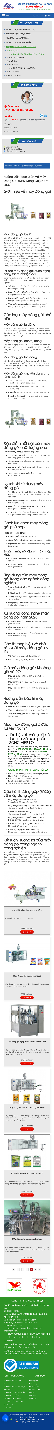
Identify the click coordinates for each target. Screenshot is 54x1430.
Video (32, 1392)
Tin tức (33, 1395)
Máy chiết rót (12, 64)
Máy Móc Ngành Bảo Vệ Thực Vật (21, 29)
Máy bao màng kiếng (15, 57)
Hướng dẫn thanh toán (14, 1398)
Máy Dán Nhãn (13, 71)
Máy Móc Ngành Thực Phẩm (18, 33)
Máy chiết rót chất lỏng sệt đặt (22, 68)
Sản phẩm (34, 1386)
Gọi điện (38, 15)
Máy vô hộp (12, 61)
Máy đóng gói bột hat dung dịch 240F (27, 1173)
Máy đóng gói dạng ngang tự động (27, 1239)
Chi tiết (26, 932)
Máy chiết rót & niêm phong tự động (27, 910)
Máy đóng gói (12, 50)
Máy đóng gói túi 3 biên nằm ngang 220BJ (27, 1107)
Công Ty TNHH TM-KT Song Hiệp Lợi (27, 1300)
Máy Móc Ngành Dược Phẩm (18, 42)
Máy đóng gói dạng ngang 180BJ (27, 976)
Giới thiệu (34, 1383)
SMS (48, 15)
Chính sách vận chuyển (15, 1392)
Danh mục (40, 1375)
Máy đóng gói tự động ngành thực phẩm (26, 54)
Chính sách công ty (14, 1375)
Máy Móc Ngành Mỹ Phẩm (17, 38)
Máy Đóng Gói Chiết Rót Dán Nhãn (21, 46)
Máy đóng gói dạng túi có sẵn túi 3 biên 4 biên (27, 1041)
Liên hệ (33, 1398)
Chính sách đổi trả (12, 1395)
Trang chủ (8, 166)
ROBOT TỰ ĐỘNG (13, 75)
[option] (14, 1286)
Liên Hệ (8, 1407)
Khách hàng (35, 1389)
